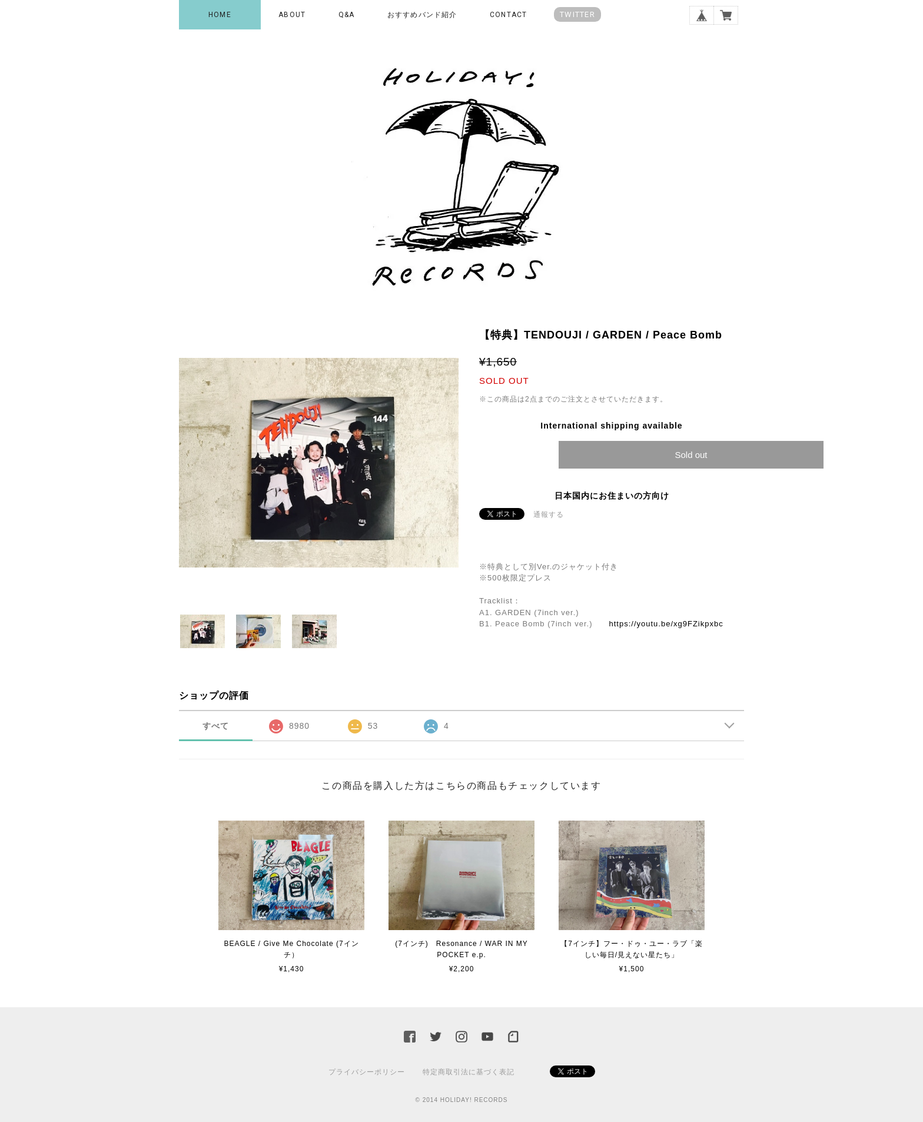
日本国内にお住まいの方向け (612, 495)
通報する (548, 514)
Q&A (346, 15)
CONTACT (508, 15)
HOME (219, 15)
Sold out (691, 455)
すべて (215, 726)
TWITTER (577, 14)
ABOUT (292, 15)
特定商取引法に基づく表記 (468, 1072)
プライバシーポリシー (366, 1072)
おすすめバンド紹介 (422, 15)
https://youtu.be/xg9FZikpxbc (666, 623)
